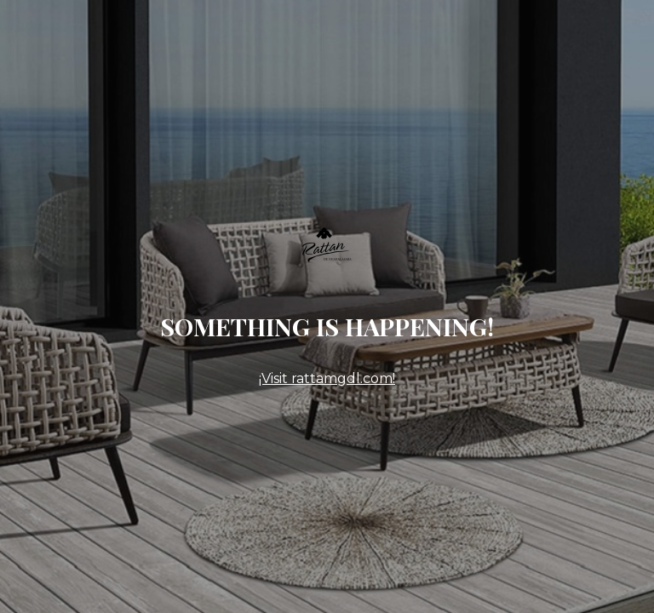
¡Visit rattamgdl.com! (327, 378)
